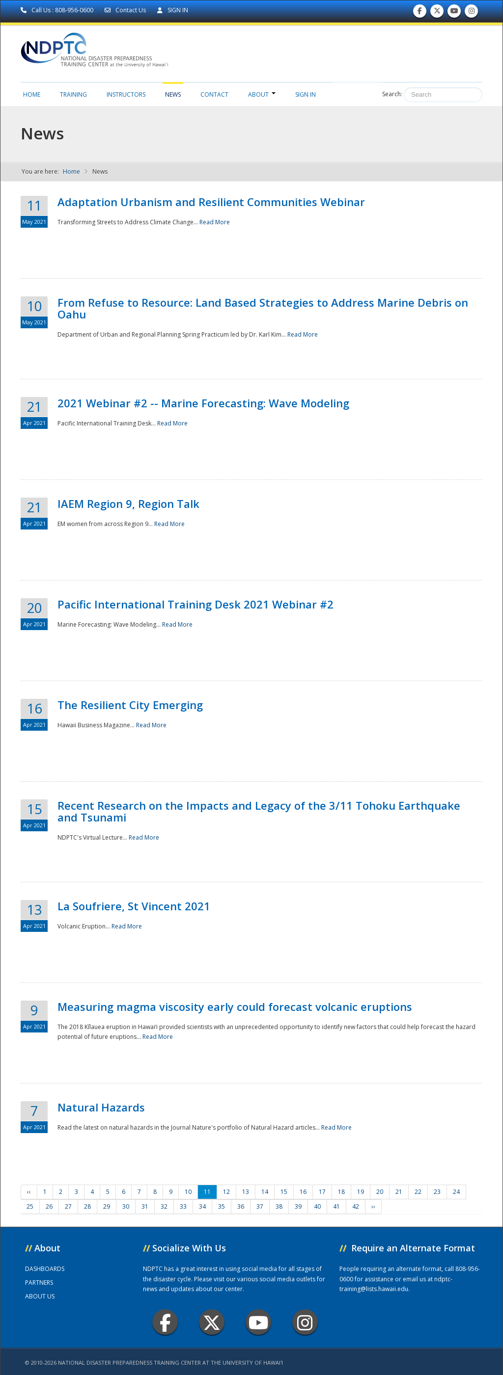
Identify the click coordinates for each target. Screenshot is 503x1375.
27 (68, 1206)
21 (398, 1192)
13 (245, 1192)
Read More (214, 222)
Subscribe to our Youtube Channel (454, 13)
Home (31, 94)
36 (240, 1206)
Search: (392, 94)
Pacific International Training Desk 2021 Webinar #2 (195, 604)
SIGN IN (172, 10)
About (262, 94)
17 (322, 1192)
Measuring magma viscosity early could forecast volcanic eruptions (234, 1006)
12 (226, 1192)
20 (379, 1192)
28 (87, 1206)
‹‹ (29, 1192)
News (173, 94)
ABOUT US (40, 1296)
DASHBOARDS (44, 1269)
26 (49, 1206)
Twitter (212, 1322)
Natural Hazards (101, 1107)
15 (283, 1192)
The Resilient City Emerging (130, 704)
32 (164, 1206)
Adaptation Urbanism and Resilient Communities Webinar (211, 201)
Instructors (126, 94)
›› (373, 1206)
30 (125, 1206)
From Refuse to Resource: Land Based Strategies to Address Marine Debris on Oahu (262, 308)
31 (144, 1206)
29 (106, 1206)
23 (437, 1192)
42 (355, 1206)
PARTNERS (39, 1282)
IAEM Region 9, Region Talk (128, 503)
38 (279, 1206)
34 (202, 1206)
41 (336, 1206)
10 (188, 1192)
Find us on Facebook (420, 13)
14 (264, 1192)
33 (183, 1206)
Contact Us (126, 10)
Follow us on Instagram (472, 13)
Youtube (259, 1322)
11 (207, 1192)
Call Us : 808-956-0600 (58, 10)
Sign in (305, 94)
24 (456, 1192)
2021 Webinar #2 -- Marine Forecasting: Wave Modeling (203, 403)
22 (418, 1192)
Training (73, 94)
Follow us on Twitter (437, 13)
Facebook (165, 1322)
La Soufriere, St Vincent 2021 (133, 906)
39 (298, 1206)
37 (259, 1206)
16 (303, 1192)
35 (221, 1206)
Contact (214, 94)
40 (317, 1206)
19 (360, 1192)
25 (30, 1206)
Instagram (305, 1322)
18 (341, 1192)
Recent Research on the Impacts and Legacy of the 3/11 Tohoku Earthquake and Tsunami (258, 811)
